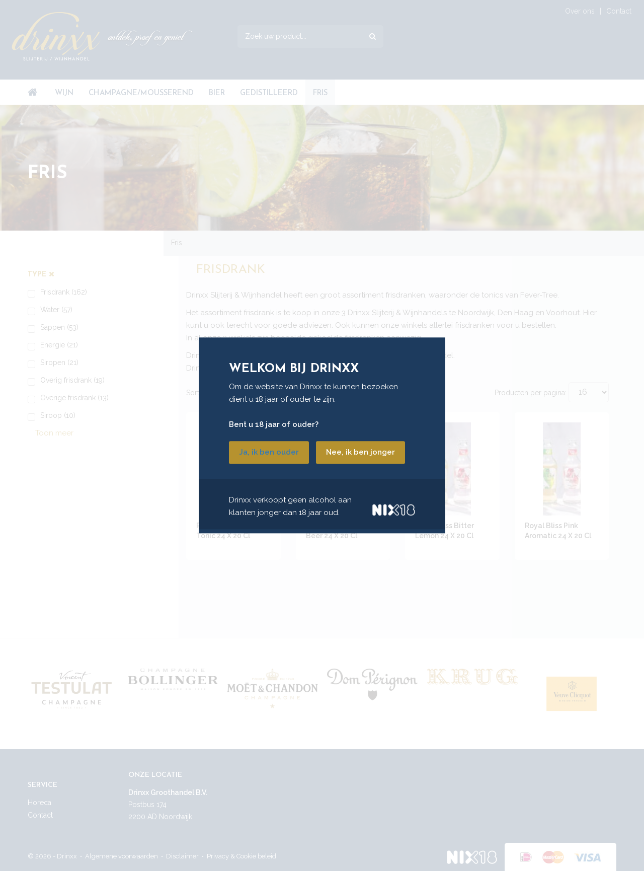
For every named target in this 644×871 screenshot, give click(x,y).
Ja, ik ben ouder (269, 452)
